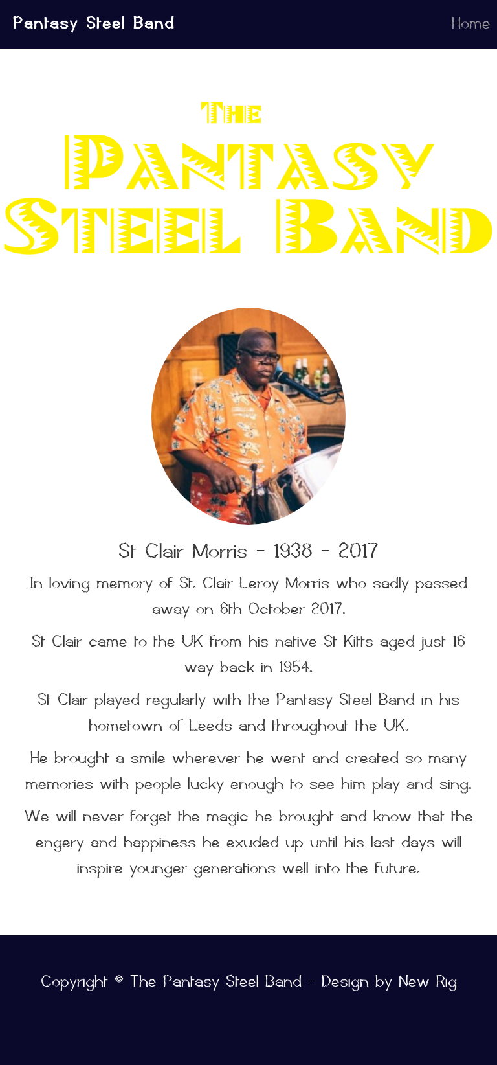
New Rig (428, 980)
